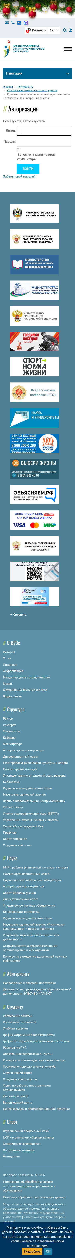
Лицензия (10, 665)
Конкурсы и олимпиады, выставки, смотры (34, 1060)
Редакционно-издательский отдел (27, 788)
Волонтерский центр (17, 1102)
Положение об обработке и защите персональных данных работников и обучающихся (29, 1186)
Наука (12, 858)
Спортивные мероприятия (21, 1144)
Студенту (15, 1006)
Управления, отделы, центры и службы (30, 820)
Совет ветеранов (15, 839)
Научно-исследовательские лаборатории (32, 880)
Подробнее (32, 1251)
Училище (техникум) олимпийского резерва (34, 775)
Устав (7, 658)
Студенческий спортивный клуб (26, 1131)
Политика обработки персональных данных (34, 1197)
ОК (48, 1251)
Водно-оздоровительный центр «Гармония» (34, 801)
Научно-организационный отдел (26, 874)
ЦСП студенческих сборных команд (28, 1137)
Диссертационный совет (20, 756)
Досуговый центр (15, 1096)
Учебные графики (15, 1028)
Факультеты (11, 731)
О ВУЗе (13, 642)
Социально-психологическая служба (29, 1066)
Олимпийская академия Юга (23, 826)
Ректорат (9, 725)
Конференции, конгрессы (21, 912)
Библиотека (11, 782)
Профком (9, 832)
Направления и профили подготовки (29, 983)
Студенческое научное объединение (29, 905)
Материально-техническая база (25, 690)
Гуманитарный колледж (20, 769)
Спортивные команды (19, 1150)
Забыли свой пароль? (19, 176)
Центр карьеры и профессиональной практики (36, 1109)
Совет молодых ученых (19, 893)
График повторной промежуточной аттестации (36, 1041)
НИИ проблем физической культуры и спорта (35, 763)
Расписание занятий (17, 1016)
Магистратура (12, 744)
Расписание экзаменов (19, 1022)
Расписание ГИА (15, 1047)
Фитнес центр (13, 807)
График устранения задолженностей (29, 1035)
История (9, 652)
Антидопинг (11, 1156)
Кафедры (9, 738)
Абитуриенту (18, 973)
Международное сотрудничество (26, 677)
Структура (16, 709)
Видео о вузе (12, 696)
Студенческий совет (17, 845)
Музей (7, 684)
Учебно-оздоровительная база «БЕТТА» (31, 813)
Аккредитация (13, 671)
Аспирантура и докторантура (23, 750)
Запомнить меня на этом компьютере (36, 157)
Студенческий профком (20, 1079)
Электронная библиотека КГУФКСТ (28, 1054)
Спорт (12, 1121)
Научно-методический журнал (24, 794)
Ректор (8, 718)
